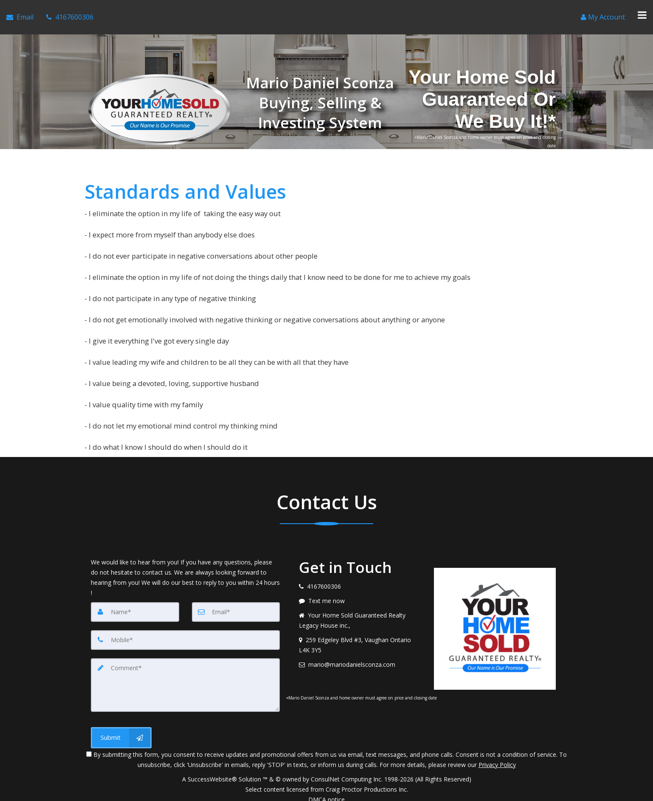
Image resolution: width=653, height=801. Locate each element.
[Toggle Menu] (642, 13)
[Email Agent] (20, 13)
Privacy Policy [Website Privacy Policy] (497, 757)
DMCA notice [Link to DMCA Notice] (326, 791)
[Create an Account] (603, 13)
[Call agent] (69, 13)
